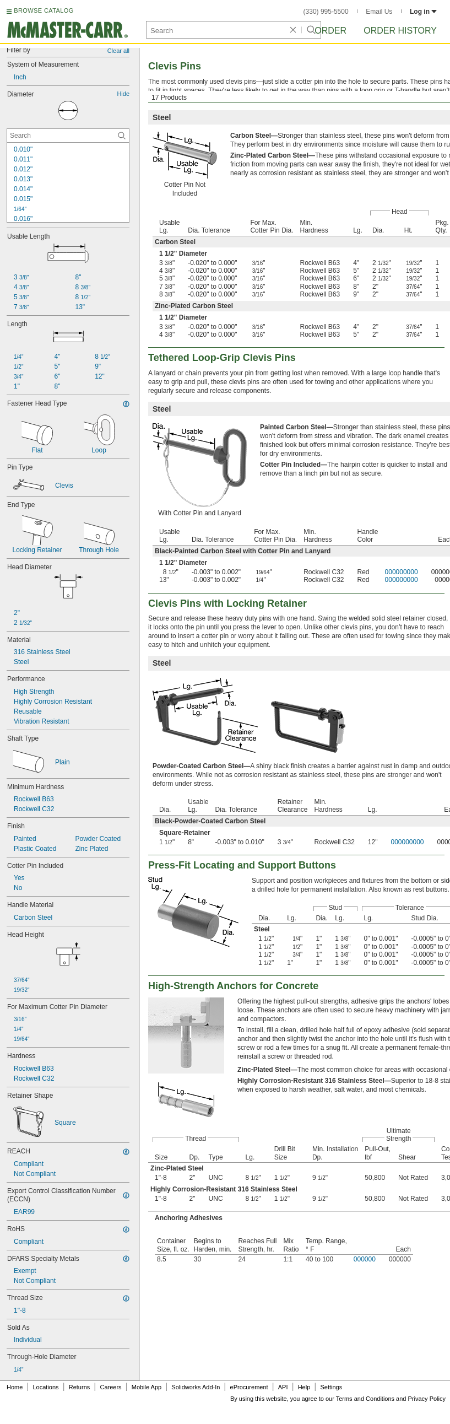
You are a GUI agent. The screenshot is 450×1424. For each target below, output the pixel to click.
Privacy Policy (427, 1398)
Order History (400, 30)
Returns (79, 1387)
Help (304, 1387)
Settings (331, 1387)
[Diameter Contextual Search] (68, 135)
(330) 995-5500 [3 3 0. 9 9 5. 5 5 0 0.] (326, 11)
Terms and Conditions (365, 1398)
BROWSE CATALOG (43, 10)
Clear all (118, 50)
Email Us (379, 11)
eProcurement (249, 1387)
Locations (46, 1387)
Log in (423, 11)
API (283, 1387)
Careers (110, 1387)
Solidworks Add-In (195, 1387)
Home (15, 1387)
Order (330, 30)
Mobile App (146, 1387)
